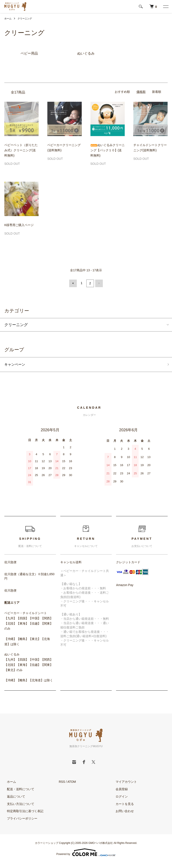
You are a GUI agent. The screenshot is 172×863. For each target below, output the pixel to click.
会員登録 (119, 789)
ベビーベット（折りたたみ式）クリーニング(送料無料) (21, 150)
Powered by (86, 852)
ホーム (8, 18)
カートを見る (122, 804)
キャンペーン (16, 364)
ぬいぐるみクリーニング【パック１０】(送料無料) (107, 150)
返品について (13, 796)
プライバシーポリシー (19, 818)
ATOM (71, 782)
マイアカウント (123, 782)
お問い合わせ (122, 811)
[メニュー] (165, 6)
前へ (73, 283)
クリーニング (26, 18)
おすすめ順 (122, 91)
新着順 (156, 91)
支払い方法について (18, 804)
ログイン (119, 796)
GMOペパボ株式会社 (100, 843)
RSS (62, 782)
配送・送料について (18, 789)
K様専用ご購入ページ (19, 225)
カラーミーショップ (46, 843)
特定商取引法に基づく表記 (22, 811)
